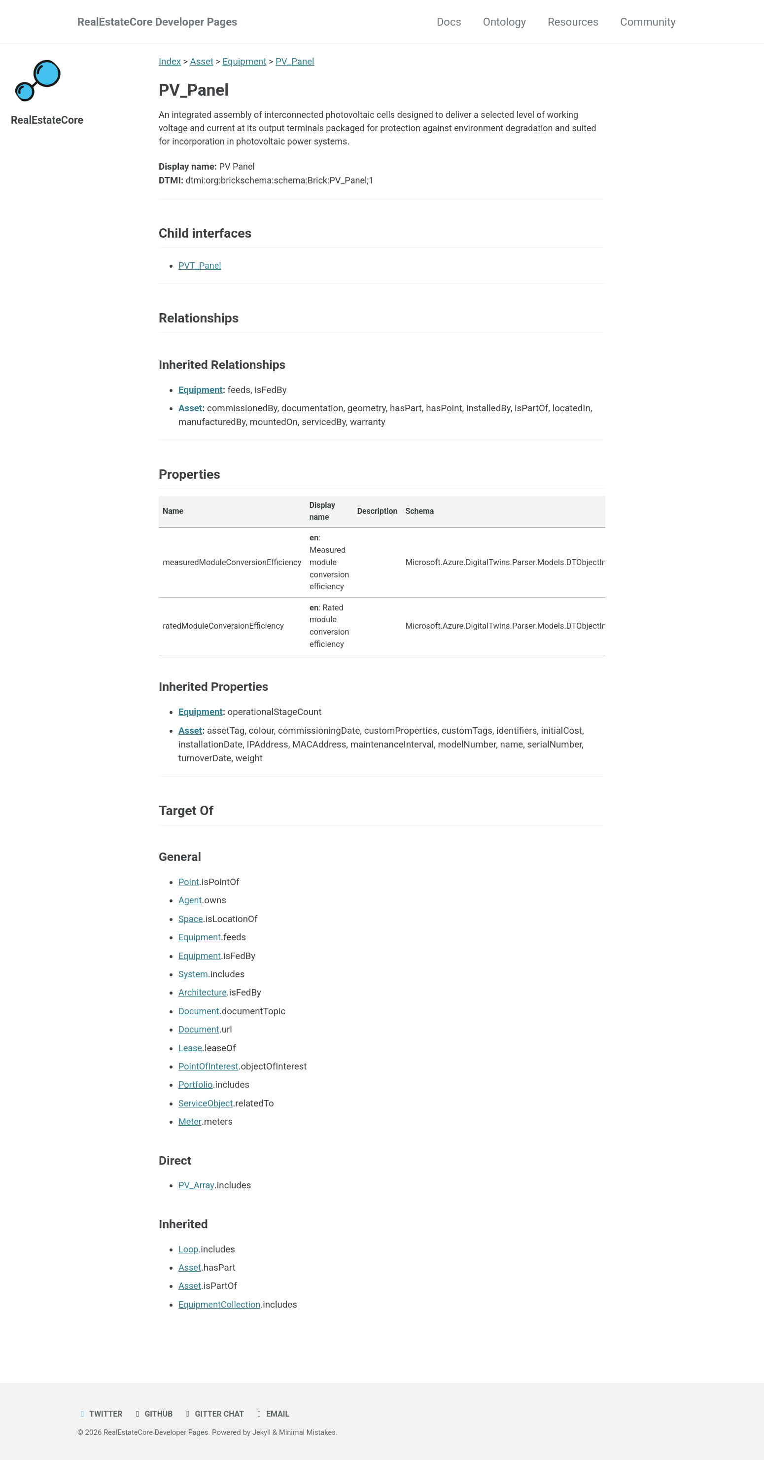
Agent (190, 912)
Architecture (203, 1004)
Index (170, 61)
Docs (449, 22)
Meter (190, 1134)
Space (191, 931)
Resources (573, 22)
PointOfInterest (209, 1078)
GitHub (154, 1414)
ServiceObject (206, 1115)
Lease (190, 1060)
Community (648, 22)
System (193, 986)
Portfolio (196, 1097)
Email (276, 1414)
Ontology (504, 22)
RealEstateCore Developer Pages (157, 22)
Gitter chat (216, 1414)
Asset (202, 61)
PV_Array (196, 1197)
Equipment (245, 61)
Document (199, 1023)
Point (189, 894)
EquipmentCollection (220, 1316)
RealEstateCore (48, 120)
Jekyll (266, 1432)
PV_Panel (296, 61)
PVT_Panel (200, 271)
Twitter (100, 1414)
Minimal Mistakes (312, 1432)
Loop (188, 1261)
